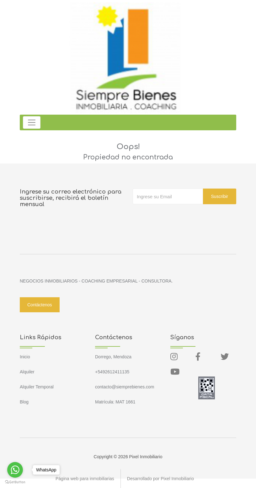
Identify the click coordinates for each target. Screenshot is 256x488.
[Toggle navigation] (31, 122)
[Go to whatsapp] (15, 470)
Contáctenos (39, 304)
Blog (24, 401)
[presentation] (180, 217)
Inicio (25, 356)
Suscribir (219, 196)
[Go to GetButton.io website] (15, 482)
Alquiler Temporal (37, 386)
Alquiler (27, 371)
